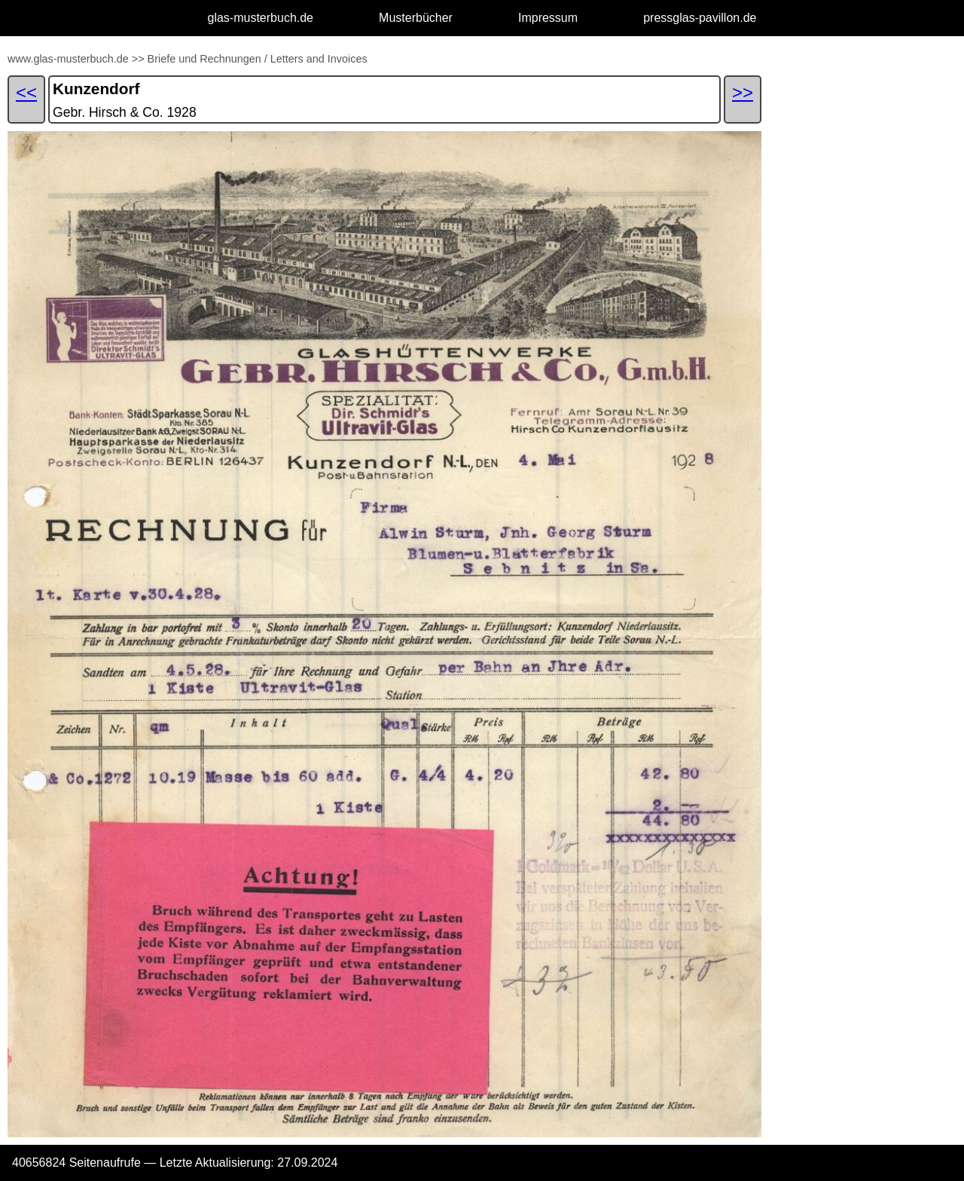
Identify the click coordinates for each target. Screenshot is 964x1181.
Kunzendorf (96, 88)
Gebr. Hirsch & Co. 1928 (125, 112)
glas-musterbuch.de (261, 17)
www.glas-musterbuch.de (68, 59)
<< (26, 92)
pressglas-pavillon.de (699, 17)
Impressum (548, 17)
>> (138, 59)
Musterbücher (416, 17)
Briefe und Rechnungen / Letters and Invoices (258, 59)
